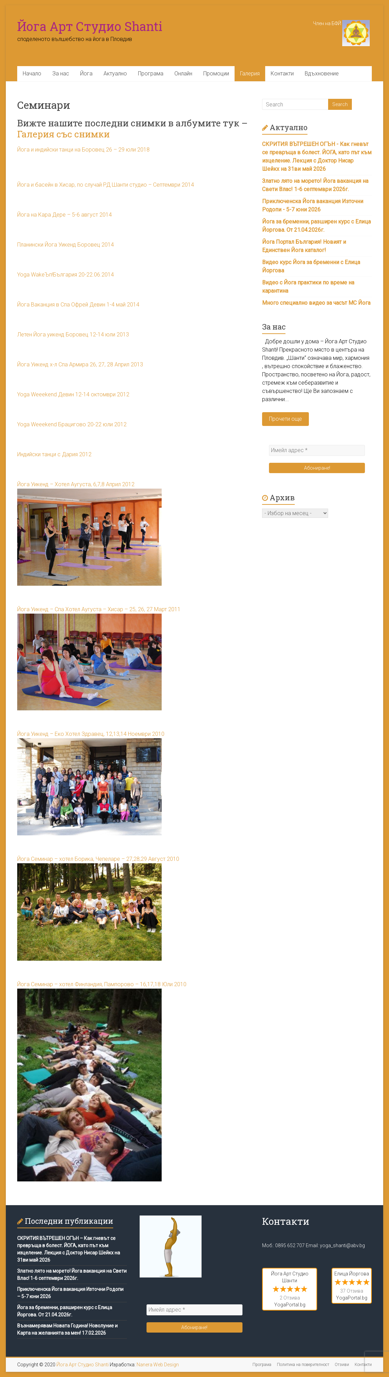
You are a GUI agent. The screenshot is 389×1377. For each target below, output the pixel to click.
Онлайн (183, 73)
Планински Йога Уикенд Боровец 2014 (65, 244)
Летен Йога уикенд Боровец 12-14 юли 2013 (73, 334)
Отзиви (342, 1364)
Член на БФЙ (341, 23)
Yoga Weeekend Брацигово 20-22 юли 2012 (72, 424)
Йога (86, 73)
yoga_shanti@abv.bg (342, 1245)
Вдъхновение (322, 73)
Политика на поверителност (303, 1364)
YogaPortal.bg (289, 1304)
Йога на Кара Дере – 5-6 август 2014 (64, 214)
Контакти (282, 73)
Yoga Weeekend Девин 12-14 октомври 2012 (73, 394)
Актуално (115, 73)
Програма (150, 73)
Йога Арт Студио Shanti (89, 26)
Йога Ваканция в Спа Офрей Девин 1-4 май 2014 (78, 304)
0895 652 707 (290, 1245)
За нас (60, 73)
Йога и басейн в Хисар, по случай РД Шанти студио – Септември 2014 (105, 184)
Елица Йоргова (351, 1273)
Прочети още (285, 419)
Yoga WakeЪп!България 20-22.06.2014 (65, 274)
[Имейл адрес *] (317, 450)
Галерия (250, 73)
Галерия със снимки (63, 134)
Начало (32, 73)
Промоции (216, 73)
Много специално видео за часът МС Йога (316, 303)
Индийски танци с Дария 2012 (54, 454)
